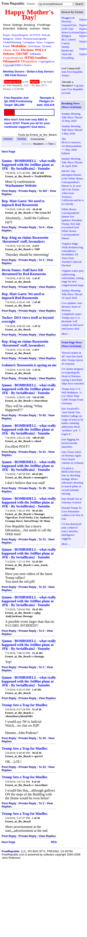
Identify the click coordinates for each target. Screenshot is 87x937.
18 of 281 (37, 609)
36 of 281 (37, 510)
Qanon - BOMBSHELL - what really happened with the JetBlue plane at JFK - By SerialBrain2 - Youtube (29, 164)
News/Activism (70, 32)
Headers (38, 143)
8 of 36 (36, 781)
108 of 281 (38, 437)
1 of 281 (36, 689)
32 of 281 (37, 561)
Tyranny (46, 46)
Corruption (28, 42)
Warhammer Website (21, 185)
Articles (8, 138)
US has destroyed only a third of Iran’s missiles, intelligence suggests (71, 531)
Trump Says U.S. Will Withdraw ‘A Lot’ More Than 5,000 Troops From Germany (72, 396)
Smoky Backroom (67, 48)
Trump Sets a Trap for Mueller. (25, 705)
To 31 (42, 539)
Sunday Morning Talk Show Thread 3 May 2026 (72, 130)
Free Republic (13, 3)
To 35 (42, 488)
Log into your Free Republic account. (73, 89)
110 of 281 (38, 397)
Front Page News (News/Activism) (72, 344)
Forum (31, 3)
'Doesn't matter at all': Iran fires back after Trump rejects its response (72, 358)
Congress (49, 42)
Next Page (8, 151)
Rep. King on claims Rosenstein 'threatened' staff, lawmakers (25, 239)
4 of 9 (35, 245)
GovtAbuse (34, 46)
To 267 (43, 191)
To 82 (42, 415)
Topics (82, 19)
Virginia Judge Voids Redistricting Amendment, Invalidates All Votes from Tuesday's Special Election (72, 254)
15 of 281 (37, 653)
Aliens (18, 38)
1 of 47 (36, 278)
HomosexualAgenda (34, 38)
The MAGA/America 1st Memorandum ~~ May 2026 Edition (71, 146)
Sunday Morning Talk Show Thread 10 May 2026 (72, 117)
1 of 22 (36, 326)
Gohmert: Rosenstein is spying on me (29, 365)
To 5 (41, 630)
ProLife (46, 35)
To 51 (42, 451)
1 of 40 (36, 302)
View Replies (47, 286)
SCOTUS (35, 35)
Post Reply (9, 191)
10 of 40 (37, 209)
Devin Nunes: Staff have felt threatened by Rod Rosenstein (24, 272)
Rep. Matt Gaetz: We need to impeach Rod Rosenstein (23, 203)
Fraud (6, 46)
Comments (37, 139)
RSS (54, 842)
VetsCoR (66, 54)
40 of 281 (37, 474)
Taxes (39, 42)
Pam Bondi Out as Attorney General (72, 500)
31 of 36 (36, 709)
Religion (66, 35)
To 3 (41, 260)
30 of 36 (36, 752)
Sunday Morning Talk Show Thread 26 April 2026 (72, 162)
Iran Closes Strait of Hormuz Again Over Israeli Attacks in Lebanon (73, 457)
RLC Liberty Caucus (69, 41)
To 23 (42, 587)
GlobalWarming (12, 42)
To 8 (41, 227)
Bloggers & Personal (68, 19)
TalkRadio (35, 53)
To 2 (41, 667)
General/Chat (69, 25)
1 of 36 (36, 818)
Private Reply (27, 191)
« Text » (50, 143)
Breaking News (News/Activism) (71, 105)
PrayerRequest (20, 35)
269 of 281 (38, 172)
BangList (8, 38)
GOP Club (67, 28)
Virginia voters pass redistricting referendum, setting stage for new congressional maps (73, 278)
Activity (21, 138)
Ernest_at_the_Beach (18, 176)
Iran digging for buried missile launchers (70, 443)
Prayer (6, 35)
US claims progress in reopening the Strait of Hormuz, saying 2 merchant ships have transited (73, 376)
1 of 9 (35, 349)
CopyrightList (46, 61)
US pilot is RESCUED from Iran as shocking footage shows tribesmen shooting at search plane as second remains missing (72, 481)
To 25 (42, 738)
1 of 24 (36, 369)
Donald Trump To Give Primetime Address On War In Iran (72, 513)
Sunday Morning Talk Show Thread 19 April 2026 (72, 294)
